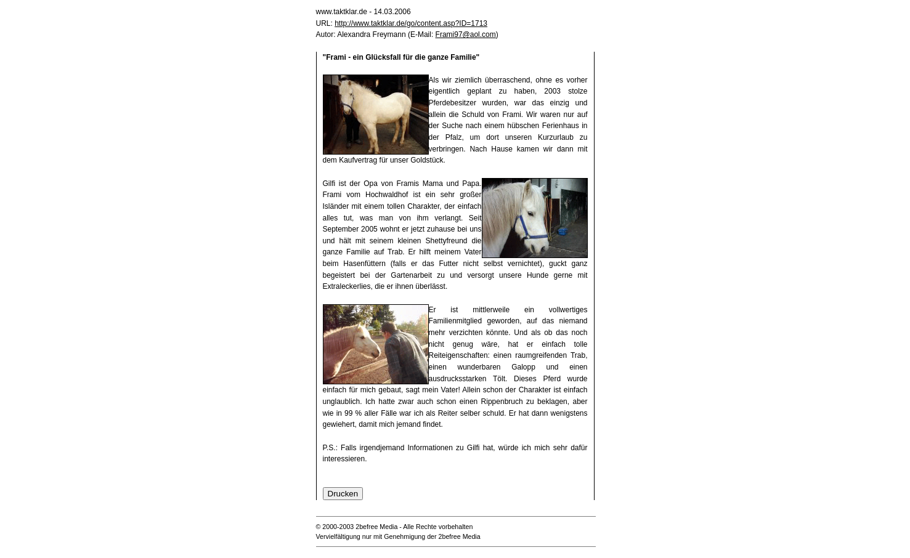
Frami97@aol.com (466, 34)
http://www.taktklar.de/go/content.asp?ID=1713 (411, 23)
